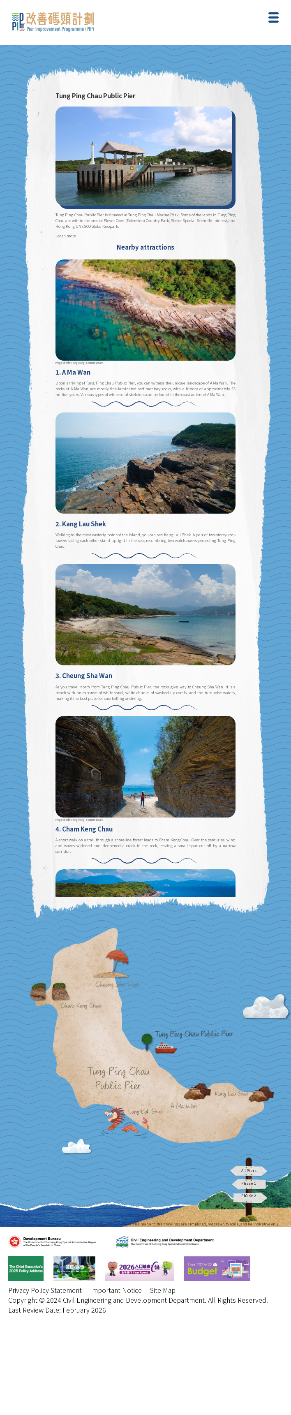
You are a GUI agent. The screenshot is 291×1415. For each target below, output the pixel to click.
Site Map (163, 1290)
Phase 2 (248, 1197)
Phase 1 (248, 1184)
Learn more (65, 236)
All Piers (248, 1171)
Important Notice (116, 1290)
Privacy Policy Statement (45, 1290)
